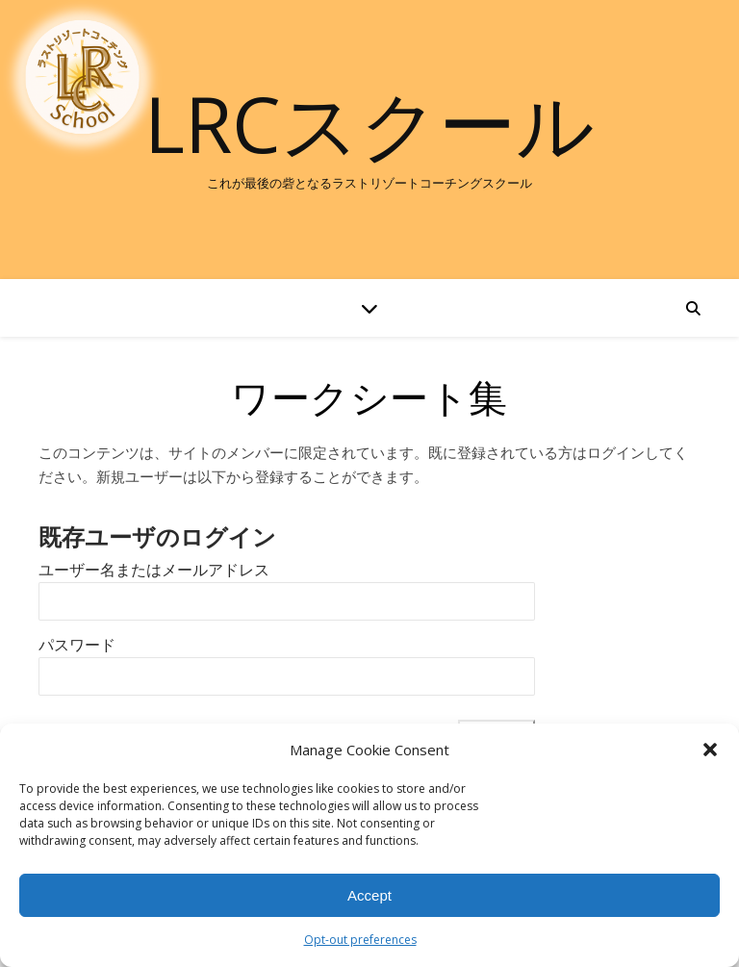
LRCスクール (369, 123)
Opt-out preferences (360, 939)
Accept (369, 895)
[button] (710, 749)
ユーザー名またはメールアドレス (153, 570)
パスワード (76, 645)
